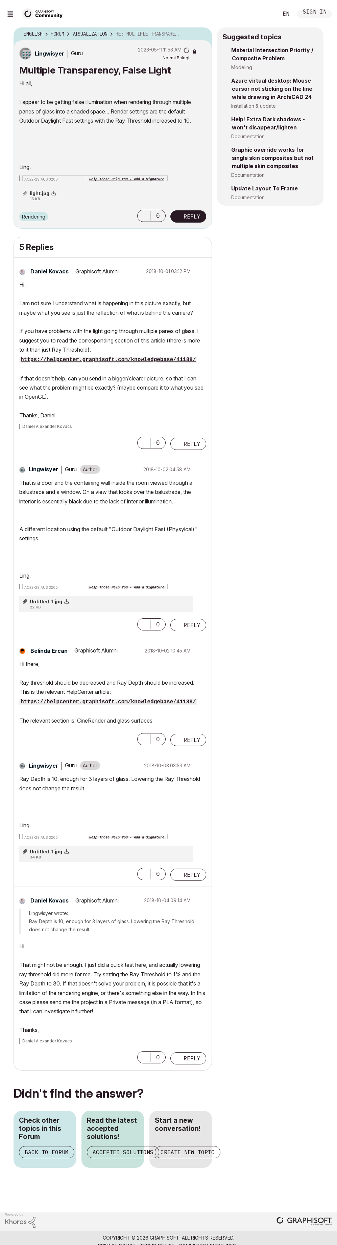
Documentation (248, 136)
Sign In (315, 12)
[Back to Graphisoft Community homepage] (44, 13)
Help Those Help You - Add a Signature (126, 179)
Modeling (241, 67)
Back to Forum (47, 1152)
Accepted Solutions (123, 1152)
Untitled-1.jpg (46, 601)
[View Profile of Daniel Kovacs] (49, 271)
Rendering (33, 217)
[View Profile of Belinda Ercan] (49, 650)
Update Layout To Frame (264, 188)
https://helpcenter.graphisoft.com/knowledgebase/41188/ (108, 360)
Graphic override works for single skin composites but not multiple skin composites (272, 157)
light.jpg (39, 193)
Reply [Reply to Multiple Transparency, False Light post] (192, 216)
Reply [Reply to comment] (192, 443)
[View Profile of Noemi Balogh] (177, 57)
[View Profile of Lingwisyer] (49, 53)
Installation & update (253, 106)
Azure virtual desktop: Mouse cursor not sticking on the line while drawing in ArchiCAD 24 (271, 88)
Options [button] (202, 34)
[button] (144, 216)
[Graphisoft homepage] (304, 1221)
